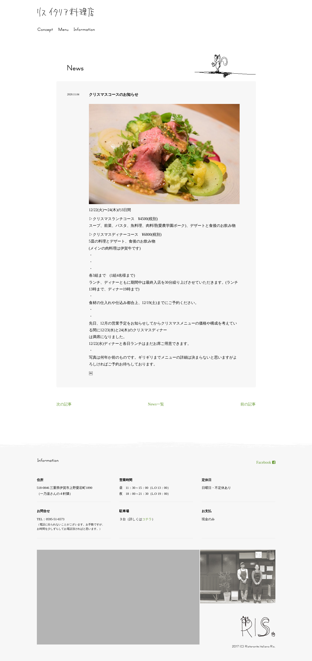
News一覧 (156, 404)
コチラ (147, 519)
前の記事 (248, 404)
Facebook (265, 462)
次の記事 (64, 404)
